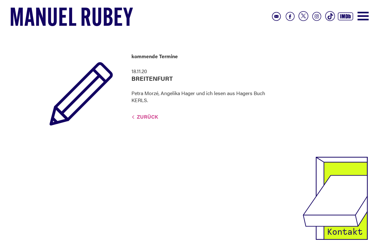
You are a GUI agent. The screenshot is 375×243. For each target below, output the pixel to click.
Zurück (147, 116)
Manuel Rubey (71, 19)
